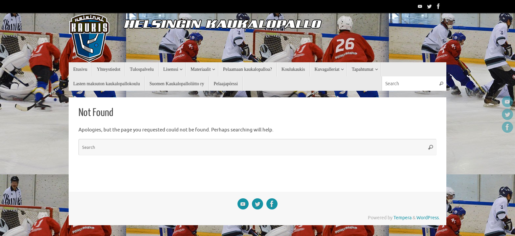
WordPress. (428, 218)
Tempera (402, 218)
